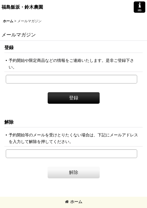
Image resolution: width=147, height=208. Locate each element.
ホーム (73, 201)
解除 (9, 122)
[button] (139, 7)
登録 (9, 47)
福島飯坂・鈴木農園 (22, 7)
